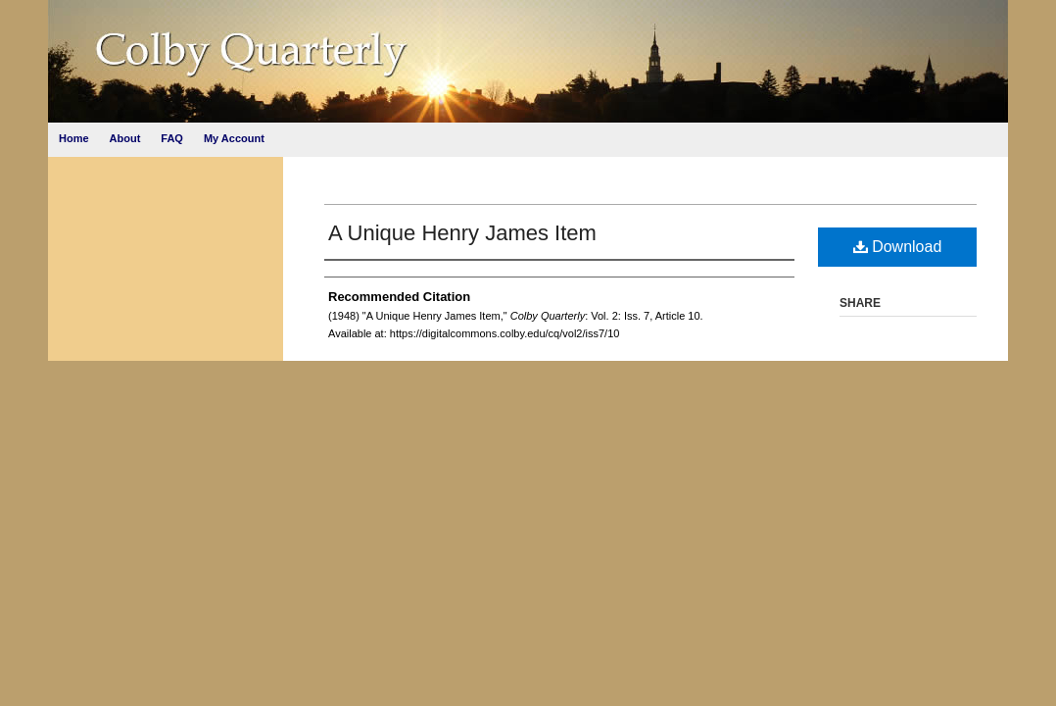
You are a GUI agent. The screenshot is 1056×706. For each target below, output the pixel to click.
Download (897, 246)
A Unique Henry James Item (462, 233)
